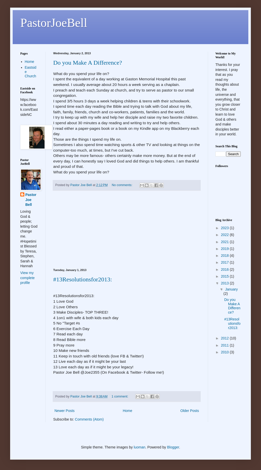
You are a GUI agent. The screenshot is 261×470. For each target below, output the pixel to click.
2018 (225, 256)
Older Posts (189, 411)
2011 (225, 345)
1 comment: (120, 396)
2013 (225, 283)
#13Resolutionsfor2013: (82, 279)
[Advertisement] (127, 229)
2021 (225, 242)
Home (127, 411)
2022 (225, 235)
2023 (225, 228)
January (231, 289)
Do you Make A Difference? (87, 62)
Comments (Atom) (89, 419)
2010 (225, 352)
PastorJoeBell (53, 22)
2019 (225, 249)
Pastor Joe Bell (30, 200)
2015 (225, 276)
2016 (225, 269)
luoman (139, 447)
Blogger (173, 447)
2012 (225, 338)
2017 (225, 262)
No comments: (122, 185)
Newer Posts (64, 411)
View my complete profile (27, 278)
